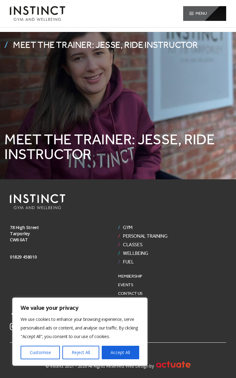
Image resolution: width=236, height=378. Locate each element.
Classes (132, 244)
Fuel (128, 261)
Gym (128, 227)
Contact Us (130, 293)
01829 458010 (23, 257)
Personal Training (145, 236)
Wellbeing (135, 253)
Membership (130, 276)
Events (125, 284)
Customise (40, 352)
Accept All (120, 352)
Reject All (81, 352)
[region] (80, 332)
